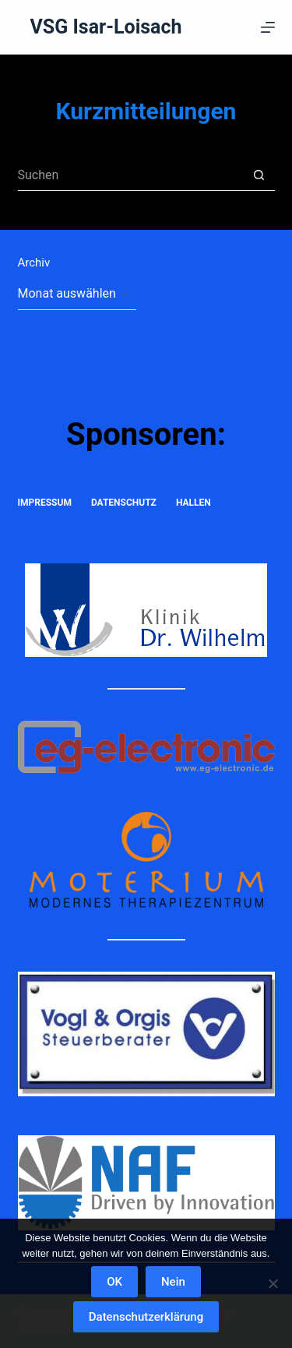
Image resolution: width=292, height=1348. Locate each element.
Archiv (34, 263)
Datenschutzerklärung (146, 1317)
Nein (173, 1282)
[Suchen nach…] (131, 175)
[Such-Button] (259, 175)
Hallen (193, 502)
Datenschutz (124, 502)
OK (114, 1282)
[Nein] (272, 1283)
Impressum (45, 502)
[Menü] (268, 27)
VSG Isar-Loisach (106, 27)
